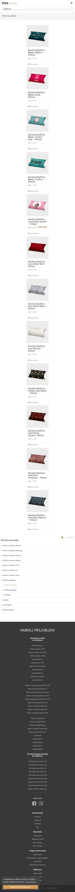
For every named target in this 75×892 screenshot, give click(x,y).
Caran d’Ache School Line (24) (37, 775)
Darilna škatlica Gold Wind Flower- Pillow (36, 433)
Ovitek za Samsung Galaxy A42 (37, 702)
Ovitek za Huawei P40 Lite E (37, 732)
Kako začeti (37, 836)
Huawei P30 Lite (37, 742)
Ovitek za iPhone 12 (37, 645)
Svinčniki (7, 595)
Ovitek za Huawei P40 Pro (38, 722)
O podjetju (37, 817)
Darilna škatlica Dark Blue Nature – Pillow (37, 517)
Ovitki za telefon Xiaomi (12, 560)
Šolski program (8, 610)
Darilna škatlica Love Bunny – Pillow (36, 348)
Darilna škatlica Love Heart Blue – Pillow (37, 306)
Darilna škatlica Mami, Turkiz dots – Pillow (36, 137)
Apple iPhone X (37, 680)
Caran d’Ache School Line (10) (37, 785)
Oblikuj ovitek (37, 873)
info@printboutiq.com (53, 888)
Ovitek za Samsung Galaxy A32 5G (37, 713)
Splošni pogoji (37, 854)
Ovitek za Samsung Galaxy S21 (37, 689)
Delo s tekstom (37, 846)
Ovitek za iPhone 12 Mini (37, 656)
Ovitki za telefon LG (10, 570)
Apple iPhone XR (37, 673)
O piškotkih (37, 824)
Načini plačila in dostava (37, 865)
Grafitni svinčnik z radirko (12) (37, 789)
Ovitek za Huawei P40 (37, 718)
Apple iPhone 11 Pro (37, 663)
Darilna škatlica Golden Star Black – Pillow (37, 391)
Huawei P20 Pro (37, 746)
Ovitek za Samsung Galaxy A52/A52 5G (37, 699)
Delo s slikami (37, 842)
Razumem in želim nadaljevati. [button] (20, 887)
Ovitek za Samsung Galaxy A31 (37, 706)
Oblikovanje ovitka (37, 839)
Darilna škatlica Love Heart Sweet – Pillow (37, 221)
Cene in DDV (37, 861)
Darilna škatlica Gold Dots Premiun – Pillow (37, 475)
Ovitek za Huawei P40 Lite (37, 725)
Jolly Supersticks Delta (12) (37, 772)
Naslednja (69, 537)
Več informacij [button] (31, 882)
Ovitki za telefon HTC (11, 565)
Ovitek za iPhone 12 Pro (37, 649)
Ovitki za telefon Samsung (12, 550)
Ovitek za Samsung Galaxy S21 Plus (37, 696)
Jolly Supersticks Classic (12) (38, 765)
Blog (37, 827)
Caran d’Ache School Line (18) (37, 778)
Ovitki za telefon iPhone (12, 545)
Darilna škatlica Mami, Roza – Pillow (36, 94)
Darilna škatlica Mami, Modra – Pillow (36, 52)
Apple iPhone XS (37, 670)
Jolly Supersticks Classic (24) (38, 761)
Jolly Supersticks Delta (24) (37, 768)
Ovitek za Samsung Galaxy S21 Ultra (37, 692)
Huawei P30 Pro (37, 739)
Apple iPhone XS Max (37, 676)
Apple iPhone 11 (37, 659)
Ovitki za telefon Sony (11, 575)
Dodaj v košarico (34, 64)
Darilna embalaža (9, 580)
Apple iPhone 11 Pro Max (37, 666)
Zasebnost (37, 820)
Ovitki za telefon (10, 585)
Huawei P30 (37, 735)
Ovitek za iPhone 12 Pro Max (37, 652)
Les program (7, 605)
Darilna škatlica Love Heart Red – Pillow (37, 264)
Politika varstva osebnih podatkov (37, 858)
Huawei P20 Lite (37, 749)
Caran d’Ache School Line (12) (37, 782)
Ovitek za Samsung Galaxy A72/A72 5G (37, 685)
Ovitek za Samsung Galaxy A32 (37, 709)
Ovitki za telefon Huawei (12, 555)
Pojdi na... (8, 9)
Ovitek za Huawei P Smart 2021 (37, 729)
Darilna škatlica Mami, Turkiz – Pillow (36, 179)
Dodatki (5, 600)
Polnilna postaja (10, 590)
